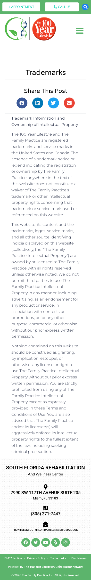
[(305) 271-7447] (45, 508)
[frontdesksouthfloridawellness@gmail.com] (45, 524)
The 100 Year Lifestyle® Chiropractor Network (53, 567)
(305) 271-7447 (45, 513)
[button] (85, 7)
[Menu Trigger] (79, 30)
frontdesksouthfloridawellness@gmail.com (46, 529)
